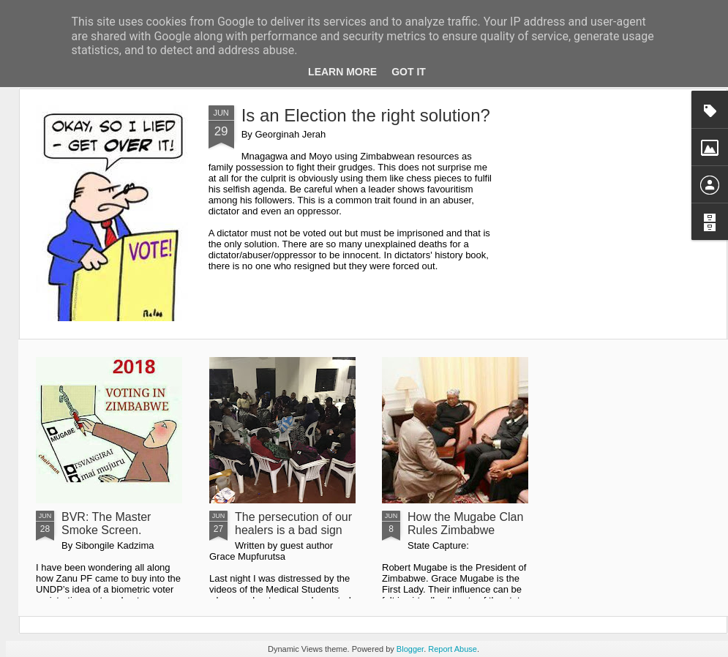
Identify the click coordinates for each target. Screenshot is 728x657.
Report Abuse (452, 649)
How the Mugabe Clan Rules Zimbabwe (465, 523)
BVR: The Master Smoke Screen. (106, 523)
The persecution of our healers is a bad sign (293, 523)
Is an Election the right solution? (365, 115)
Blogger (410, 649)
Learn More (342, 72)
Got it (408, 72)
